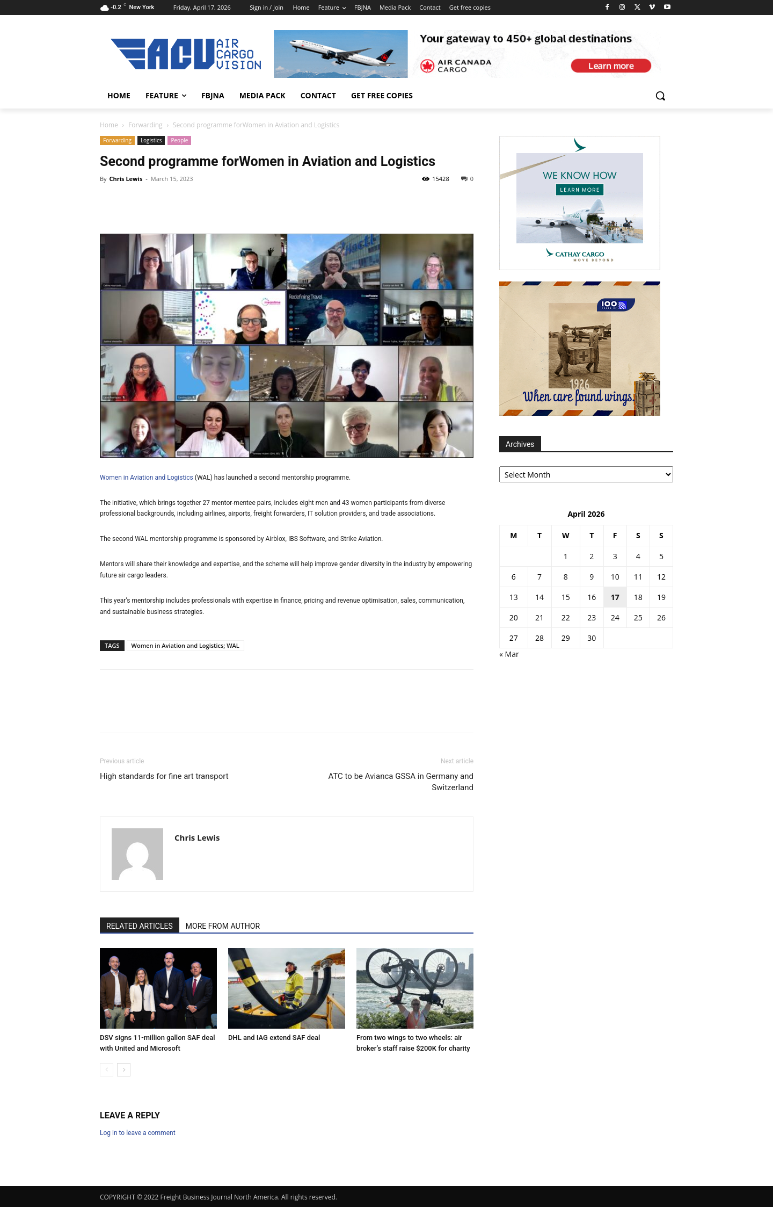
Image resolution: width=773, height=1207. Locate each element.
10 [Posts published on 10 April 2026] (615, 577)
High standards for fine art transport (164, 776)
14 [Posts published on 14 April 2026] (539, 597)
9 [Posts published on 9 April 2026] (591, 577)
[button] (660, 96)
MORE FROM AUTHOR (223, 926)
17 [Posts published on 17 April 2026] (615, 597)
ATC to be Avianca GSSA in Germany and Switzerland (401, 781)
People (179, 140)
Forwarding (145, 124)
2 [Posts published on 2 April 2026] (591, 556)
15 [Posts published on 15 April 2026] (565, 597)
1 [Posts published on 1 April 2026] (566, 556)
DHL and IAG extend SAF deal (274, 1037)
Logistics (151, 140)
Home (109, 124)
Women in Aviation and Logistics (337, 161)
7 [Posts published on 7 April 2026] (539, 577)
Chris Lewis (125, 179)
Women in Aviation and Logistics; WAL (185, 645)
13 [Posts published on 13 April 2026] (513, 597)
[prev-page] (106, 1069)
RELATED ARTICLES (139, 926)
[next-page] (123, 1069)
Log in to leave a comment (138, 1133)
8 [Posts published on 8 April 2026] (566, 577)
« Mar (509, 654)
